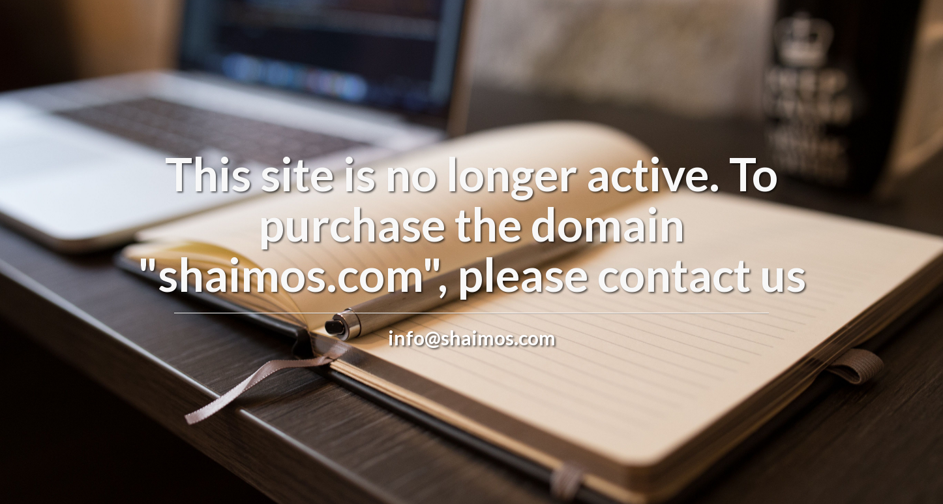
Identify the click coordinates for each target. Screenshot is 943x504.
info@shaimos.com (472, 337)
